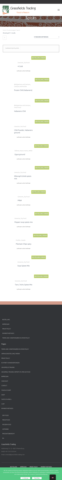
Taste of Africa (6, 399)
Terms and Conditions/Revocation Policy (16, 338)
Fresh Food (17, 107)
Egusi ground (20, 154)
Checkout (4, 381)
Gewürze (20, 62)
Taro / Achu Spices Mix (23, 285)
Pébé (20, 200)
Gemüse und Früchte (20, 86)
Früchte (18, 240)
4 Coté (20, 66)
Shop (3, 395)
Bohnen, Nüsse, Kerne (21, 150)
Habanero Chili (20, 111)
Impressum (5, 324)
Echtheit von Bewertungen (10, 363)
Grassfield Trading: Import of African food (15, 372)
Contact (4, 385)
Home (4, 30)
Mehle (30, 150)
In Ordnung (25, 478)
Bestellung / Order (38, 58)
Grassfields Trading (8, 367)
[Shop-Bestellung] (46, 37)
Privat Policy (6, 329)
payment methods (8, 333)
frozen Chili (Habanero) (23, 90)
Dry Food (26, 62)
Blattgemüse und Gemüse (22, 84)
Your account (6, 390)
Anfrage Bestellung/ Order (10, 353)
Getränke (5, 429)
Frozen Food (6, 424)
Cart (3, 404)
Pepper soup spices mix (23, 222)
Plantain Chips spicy (23, 244)
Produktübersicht (8, 433)
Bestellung (6, 319)
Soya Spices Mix (23, 266)
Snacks (23, 240)
